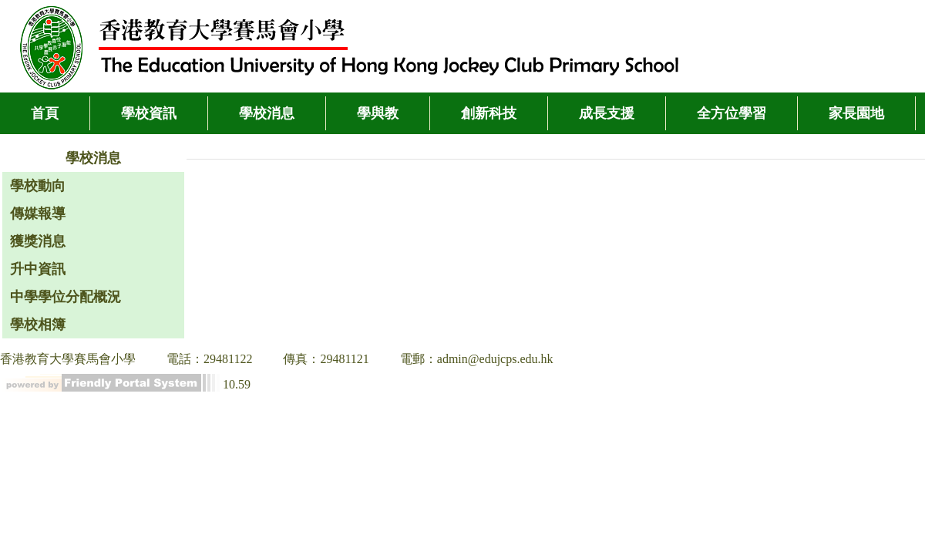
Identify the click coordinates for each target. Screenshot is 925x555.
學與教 (378, 113)
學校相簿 (38, 324)
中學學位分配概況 (65, 296)
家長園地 (856, 113)
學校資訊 (149, 113)
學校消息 (266, 113)
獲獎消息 (38, 241)
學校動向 (38, 185)
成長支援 (606, 113)
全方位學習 (731, 113)
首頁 (45, 113)
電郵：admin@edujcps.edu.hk (476, 358)
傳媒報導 (38, 213)
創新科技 (488, 113)
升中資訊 (38, 269)
